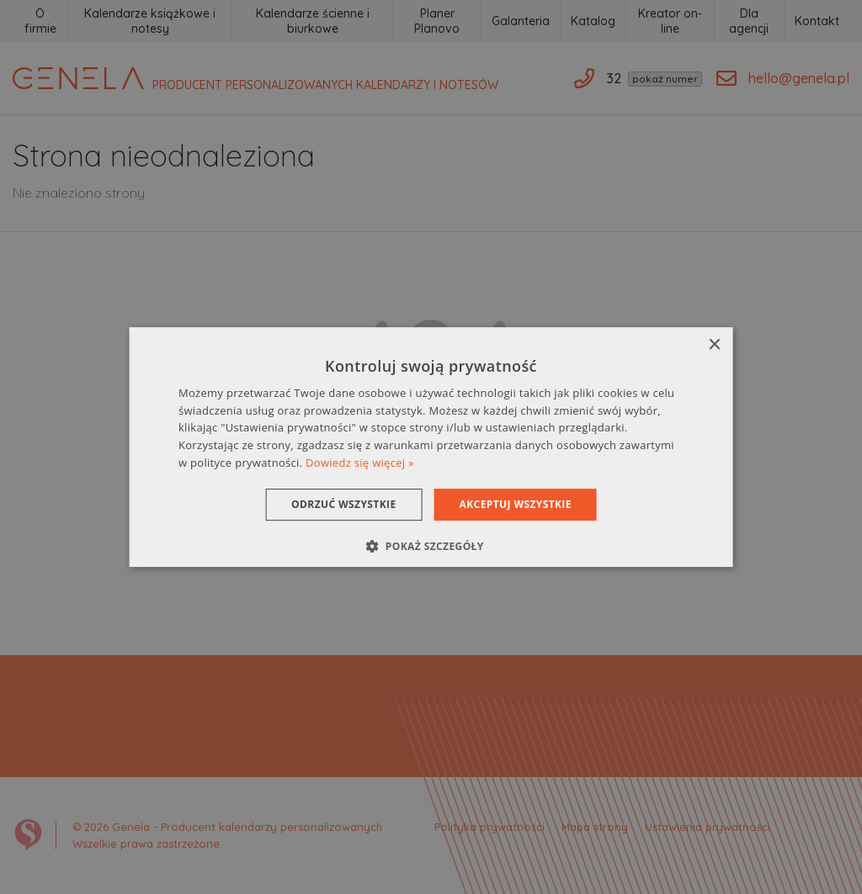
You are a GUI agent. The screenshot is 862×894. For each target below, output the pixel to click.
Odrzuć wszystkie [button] (343, 504)
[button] (430, 545)
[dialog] (431, 447)
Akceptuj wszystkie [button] (516, 504)
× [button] (713, 345)
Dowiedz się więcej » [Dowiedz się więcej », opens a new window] (360, 462)
